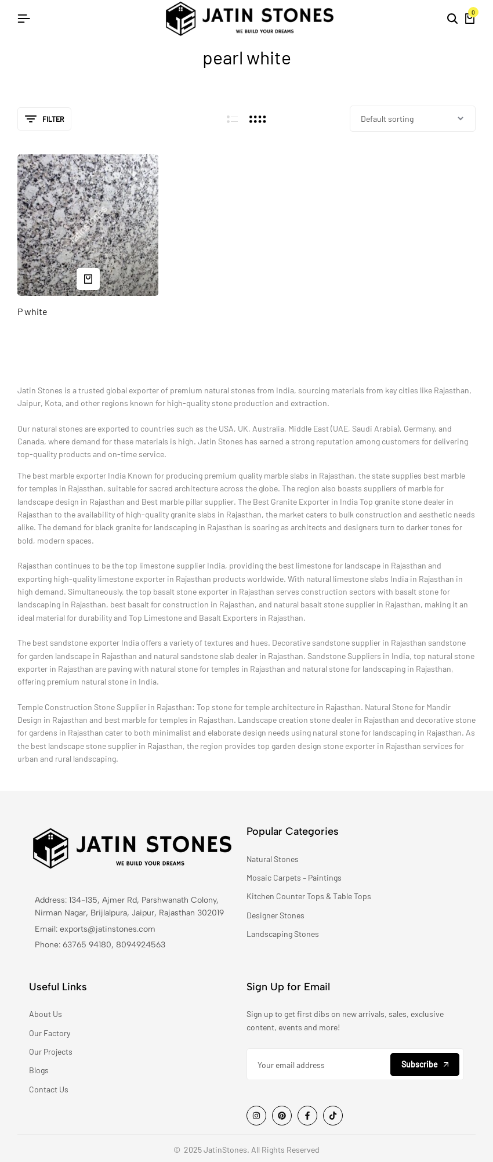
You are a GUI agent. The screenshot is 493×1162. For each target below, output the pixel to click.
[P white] (87, 224)
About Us (45, 1014)
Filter (44, 119)
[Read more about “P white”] (88, 278)
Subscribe (424, 1064)
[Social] (256, 1115)
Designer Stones (275, 915)
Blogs (39, 1070)
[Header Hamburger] (23, 18)
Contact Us (48, 1089)
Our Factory (49, 1033)
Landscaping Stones (282, 934)
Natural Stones (272, 859)
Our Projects (50, 1051)
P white (32, 311)
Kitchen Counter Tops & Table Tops (308, 896)
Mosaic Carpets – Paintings (294, 877)
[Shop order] (413, 119)
